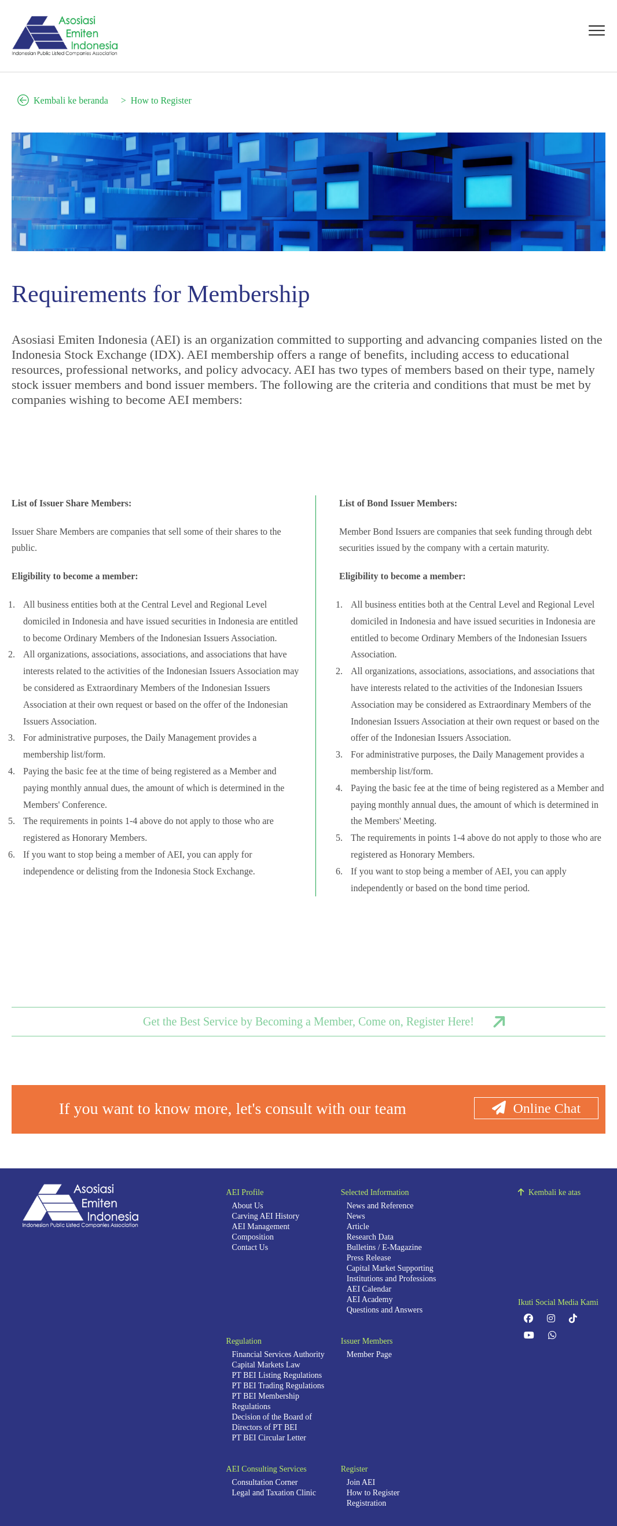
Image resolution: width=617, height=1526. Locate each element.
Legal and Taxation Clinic (274, 1492)
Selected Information (375, 1192)
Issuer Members (367, 1341)
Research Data (370, 1237)
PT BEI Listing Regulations (277, 1375)
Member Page (369, 1354)
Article (358, 1226)
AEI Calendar (369, 1289)
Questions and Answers (385, 1310)
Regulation (244, 1341)
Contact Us (250, 1247)
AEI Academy (370, 1299)
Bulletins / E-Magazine (384, 1247)
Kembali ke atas (549, 1192)
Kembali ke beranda (62, 100)
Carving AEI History (266, 1216)
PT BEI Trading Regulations (278, 1385)
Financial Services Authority (278, 1354)
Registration (366, 1503)
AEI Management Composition (261, 1231)
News (356, 1216)
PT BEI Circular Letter (269, 1437)
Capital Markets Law (266, 1364)
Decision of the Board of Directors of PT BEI (272, 1422)
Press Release (369, 1257)
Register (354, 1469)
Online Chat (536, 1108)
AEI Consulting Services (266, 1469)
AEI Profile (245, 1192)
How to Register (161, 100)
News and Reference (380, 1205)
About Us (247, 1205)
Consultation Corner (265, 1482)
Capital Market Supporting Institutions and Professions (391, 1273)
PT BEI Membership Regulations (265, 1401)
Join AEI (361, 1482)
